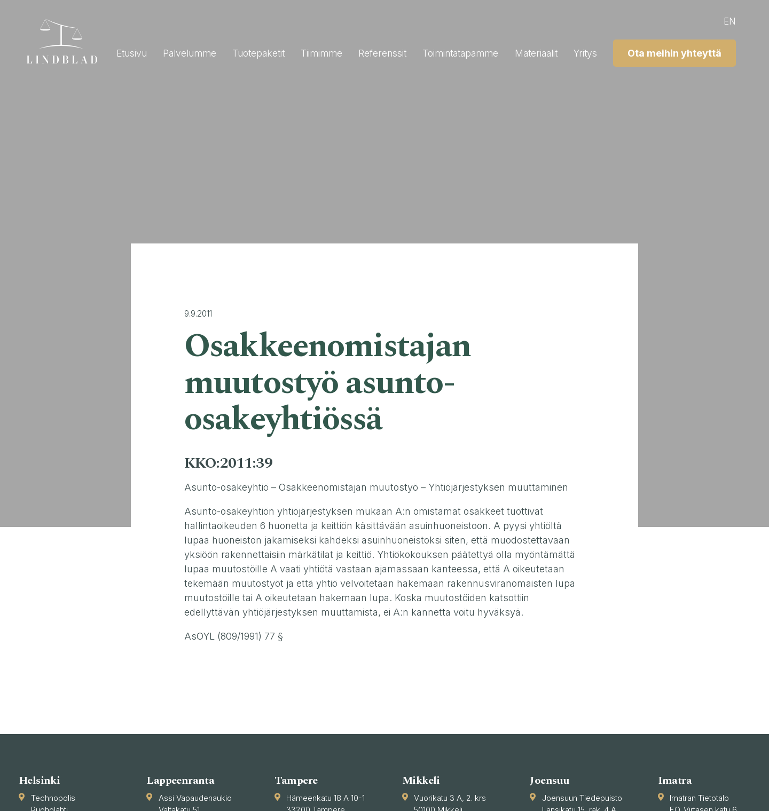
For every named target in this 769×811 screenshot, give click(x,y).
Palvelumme (308, 50)
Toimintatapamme (591, 50)
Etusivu (247, 50)
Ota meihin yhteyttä (674, 76)
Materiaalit (671, 50)
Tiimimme (446, 50)
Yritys (722, 50)
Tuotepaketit (380, 50)
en (729, 21)
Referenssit (509, 50)
